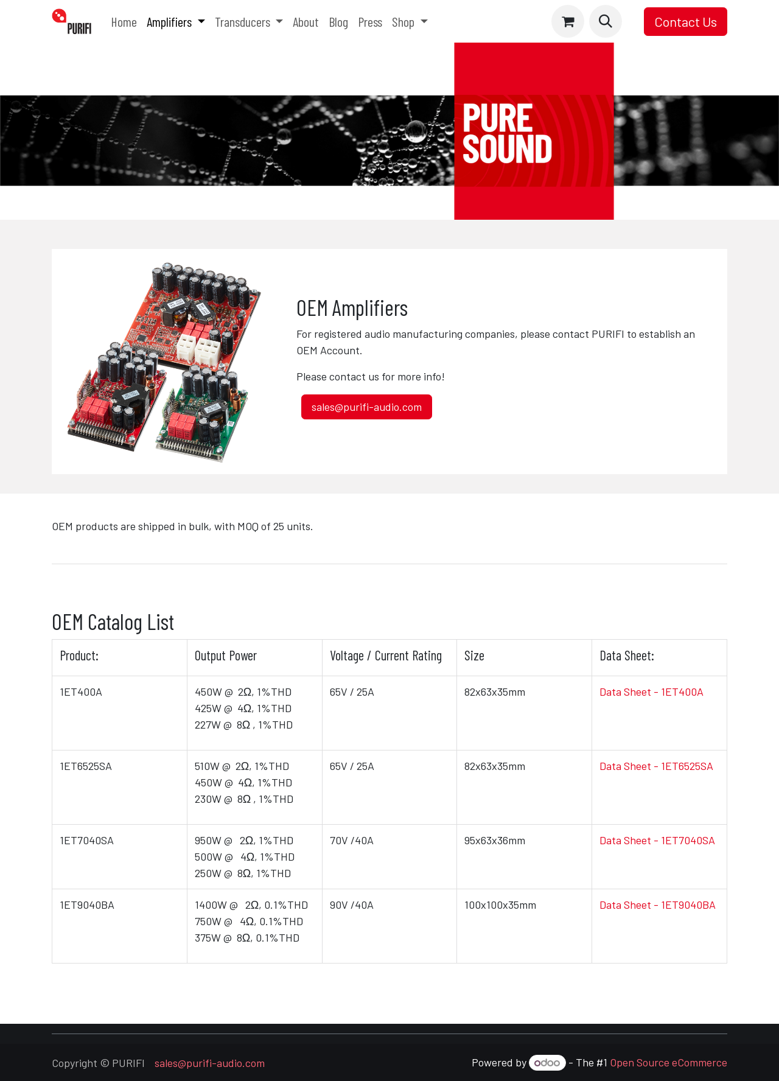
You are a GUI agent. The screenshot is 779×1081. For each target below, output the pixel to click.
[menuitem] (124, 22)
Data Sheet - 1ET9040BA (657, 904)
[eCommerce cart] (567, 21)
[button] (605, 21)
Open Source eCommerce (668, 1062)
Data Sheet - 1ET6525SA (656, 765)
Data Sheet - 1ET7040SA (657, 840)
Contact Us (685, 21)
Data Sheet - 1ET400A (651, 691)
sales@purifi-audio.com (367, 406)
